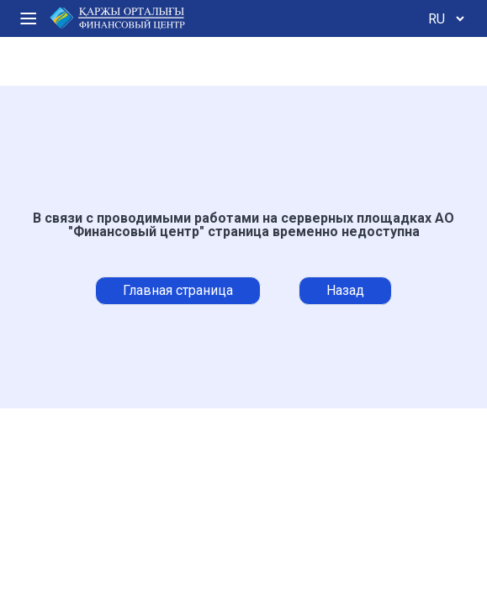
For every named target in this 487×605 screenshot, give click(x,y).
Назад (345, 290)
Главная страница (178, 290)
